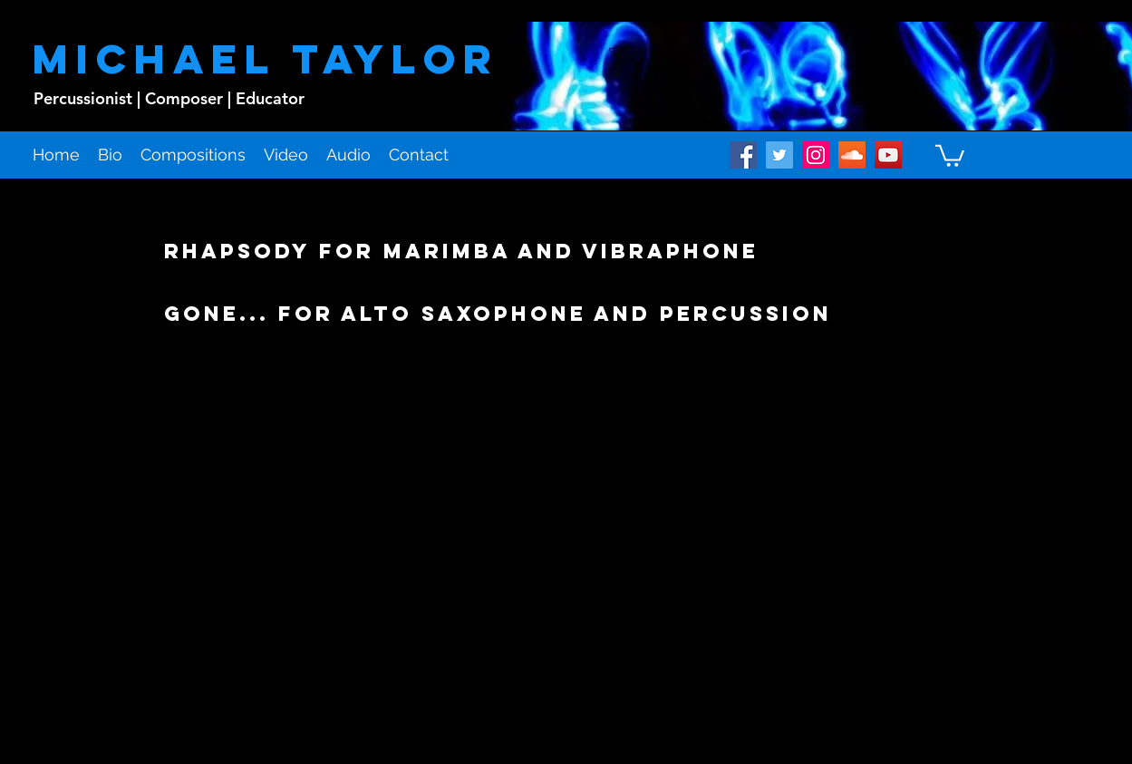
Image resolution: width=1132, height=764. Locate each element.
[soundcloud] (852, 155)
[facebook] (743, 155)
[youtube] (888, 155)
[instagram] (815, 155)
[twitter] (779, 155)
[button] (949, 154)
